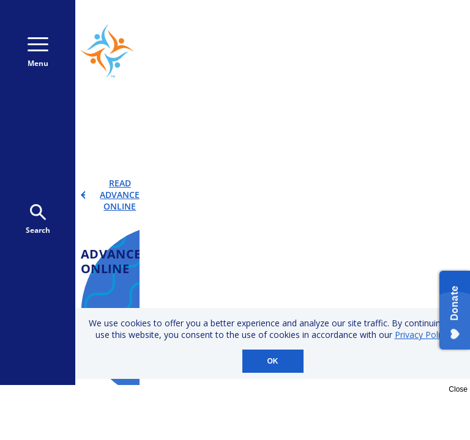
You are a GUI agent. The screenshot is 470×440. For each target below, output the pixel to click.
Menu (38, 52)
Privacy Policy (422, 334)
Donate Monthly (314, 54)
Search (38, 219)
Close (458, 389)
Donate (408, 54)
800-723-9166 (406, 29)
